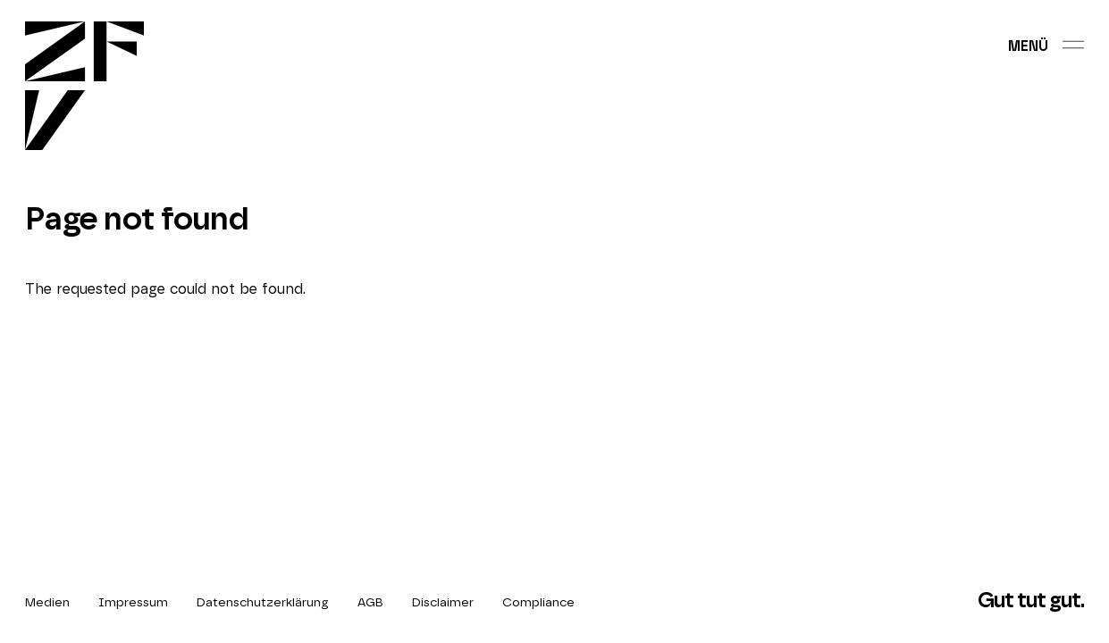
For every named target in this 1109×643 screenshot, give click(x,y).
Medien (47, 603)
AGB (370, 603)
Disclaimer (443, 603)
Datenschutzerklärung (263, 603)
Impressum (133, 603)
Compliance (538, 603)
